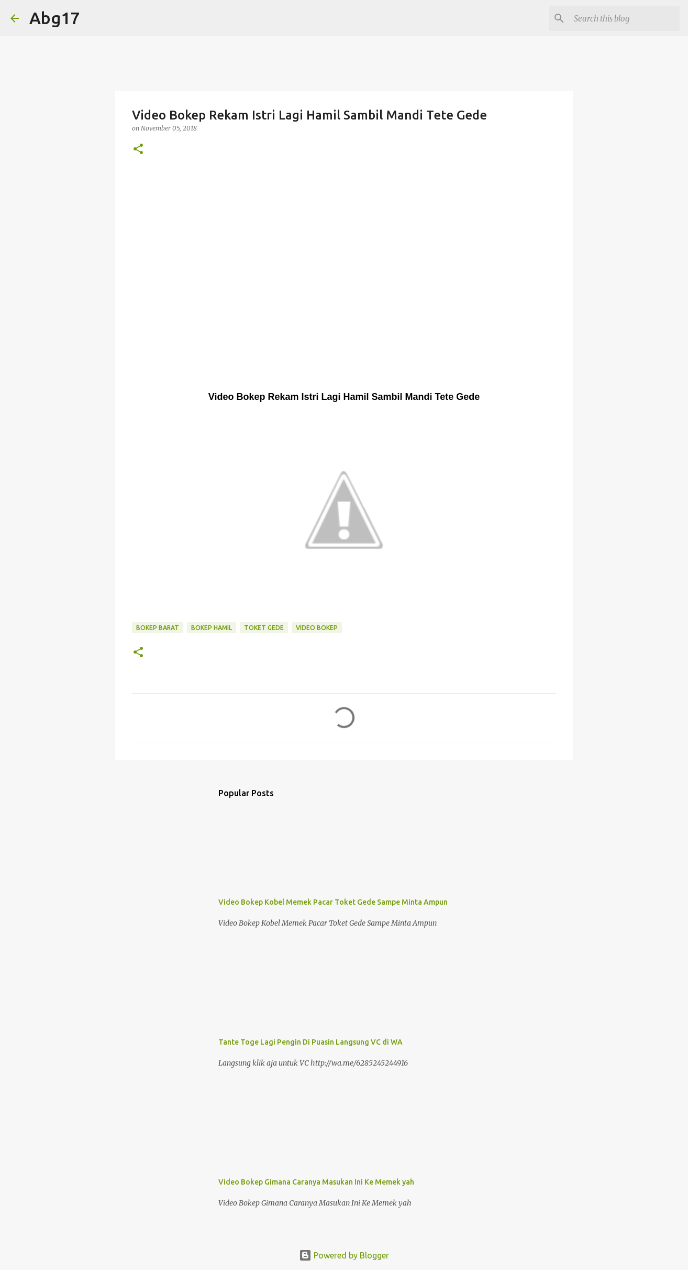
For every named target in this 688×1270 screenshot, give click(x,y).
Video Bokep (317, 627)
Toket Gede (264, 627)
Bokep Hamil (211, 627)
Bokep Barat (157, 627)
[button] (138, 150)
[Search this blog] (625, 18)
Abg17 (54, 17)
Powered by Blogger (344, 1255)
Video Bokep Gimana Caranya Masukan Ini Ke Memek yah (316, 1182)
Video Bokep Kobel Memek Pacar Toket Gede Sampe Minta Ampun (333, 902)
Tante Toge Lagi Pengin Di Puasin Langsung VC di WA (310, 1042)
